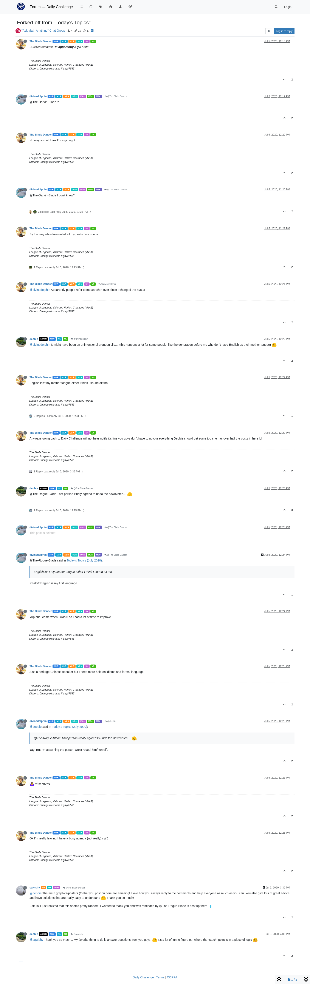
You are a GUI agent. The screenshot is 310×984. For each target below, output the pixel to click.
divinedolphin (38, 96)
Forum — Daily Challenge (51, 7)
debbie (33, 339)
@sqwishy (77, 934)
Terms (160, 977)
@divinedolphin (107, 284)
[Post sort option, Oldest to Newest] (268, 31)
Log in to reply (284, 31)
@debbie (110, 721)
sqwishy (34, 887)
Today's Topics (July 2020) (84, 560)
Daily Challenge (143, 977)
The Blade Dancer (40, 41)
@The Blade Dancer (115, 96)
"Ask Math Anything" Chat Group (43, 30)
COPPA (172, 977)
